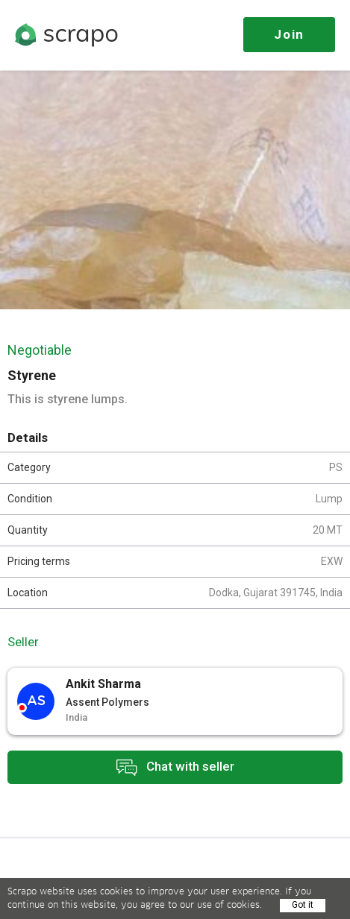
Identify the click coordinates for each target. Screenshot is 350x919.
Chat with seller (175, 767)
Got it (302, 905)
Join (289, 34)
